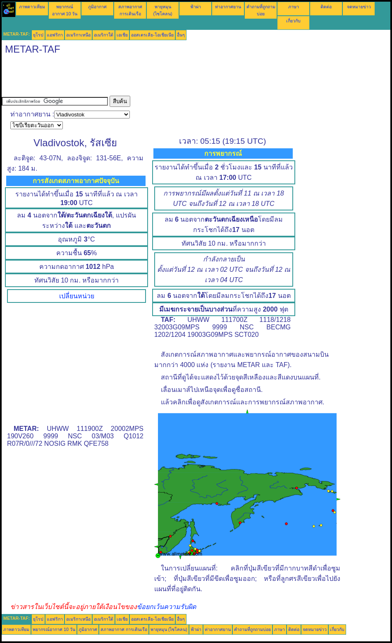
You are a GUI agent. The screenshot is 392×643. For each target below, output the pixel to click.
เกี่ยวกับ (293, 20)
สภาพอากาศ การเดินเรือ (123, 629)
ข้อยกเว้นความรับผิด (166, 606)
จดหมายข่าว (359, 6)
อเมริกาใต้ (103, 34)
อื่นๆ (181, 34)
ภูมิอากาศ (97, 6)
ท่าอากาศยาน (228, 6)
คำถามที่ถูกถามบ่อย (252, 629)
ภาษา (293, 6)
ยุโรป (38, 34)
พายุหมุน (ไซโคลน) (169, 629)
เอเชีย (122, 34)
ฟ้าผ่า (195, 6)
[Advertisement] (152, 77)
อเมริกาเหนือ (78, 34)
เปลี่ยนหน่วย (76, 296)
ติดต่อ (326, 6)
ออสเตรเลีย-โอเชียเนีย (152, 34)
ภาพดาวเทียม (32, 6)
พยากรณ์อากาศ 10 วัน (54, 629)
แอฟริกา (55, 34)
